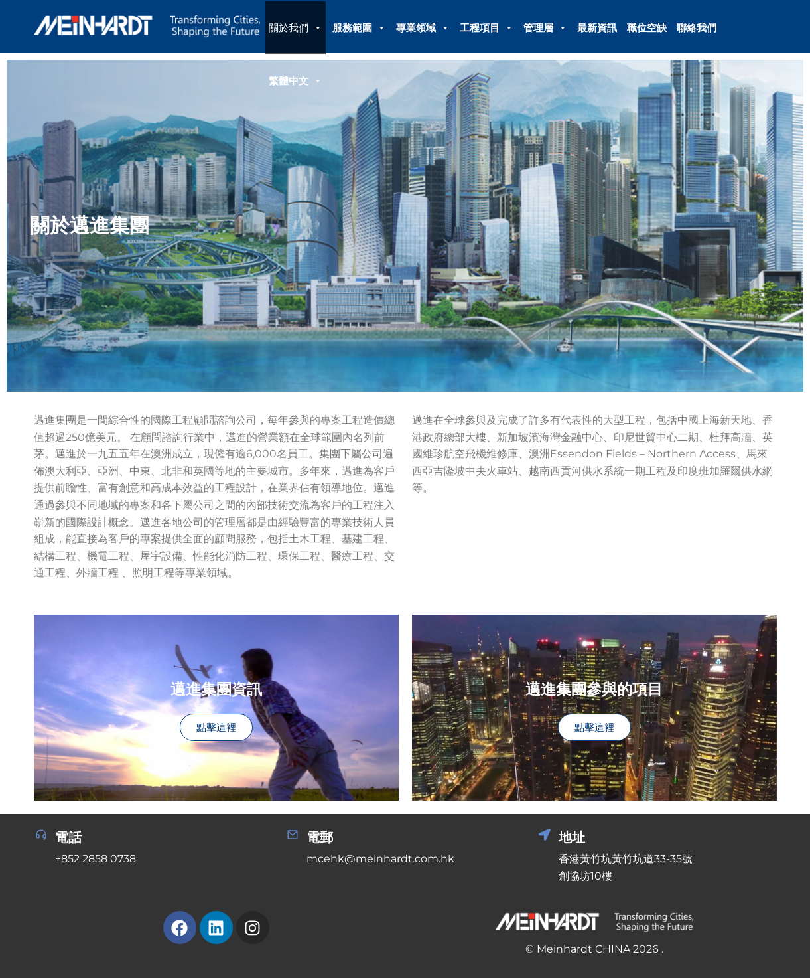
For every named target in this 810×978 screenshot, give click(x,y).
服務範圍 (359, 27)
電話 (68, 837)
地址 (572, 837)
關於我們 (295, 27)
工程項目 (486, 27)
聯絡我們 (696, 27)
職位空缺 (647, 27)
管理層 (545, 27)
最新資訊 (597, 27)
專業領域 (423, 27)
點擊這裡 (216, 727)
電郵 (319, 837)
